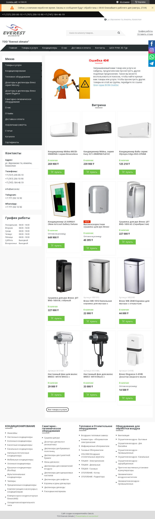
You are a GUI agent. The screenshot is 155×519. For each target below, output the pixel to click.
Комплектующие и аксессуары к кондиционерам (22, 490)
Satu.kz (91, 513)
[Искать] (119, 33)
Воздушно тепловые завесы (94, 435)
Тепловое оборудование (17, 76)
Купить (58, 172)
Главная (13, 48)
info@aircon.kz (12, 189)
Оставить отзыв (145, 34)
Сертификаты (12, 142)
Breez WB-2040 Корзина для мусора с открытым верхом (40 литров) (134, 303)
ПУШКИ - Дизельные (90, 464)
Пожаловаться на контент (87, 516)
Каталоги (10, 136)
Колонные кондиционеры (19, 441)
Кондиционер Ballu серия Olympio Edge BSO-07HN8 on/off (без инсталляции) (133, 154)
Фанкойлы (12, 433)
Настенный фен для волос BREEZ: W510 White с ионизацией (62, 377)
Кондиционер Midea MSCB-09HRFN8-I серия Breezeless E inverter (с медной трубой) (63, 155)
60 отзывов (124, 2)
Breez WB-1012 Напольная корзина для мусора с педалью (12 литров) (98, 303)
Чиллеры (11, 481)
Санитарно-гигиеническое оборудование (18, 100)
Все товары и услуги (57, 409)
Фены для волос (51, 462)
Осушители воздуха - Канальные (133, 456)
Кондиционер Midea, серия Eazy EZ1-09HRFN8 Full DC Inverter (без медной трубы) (99, 155)
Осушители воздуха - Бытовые (132, 439)
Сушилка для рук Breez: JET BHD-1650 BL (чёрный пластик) (63, 300)
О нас (64, 48)
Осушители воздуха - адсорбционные (128, 462)
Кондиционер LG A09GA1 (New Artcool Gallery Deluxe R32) (63, 224)
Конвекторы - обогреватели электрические (94, 440)
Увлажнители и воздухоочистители (127, 475)
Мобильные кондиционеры (20, 459)
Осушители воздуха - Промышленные (128, 451)
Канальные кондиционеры (20, 449)
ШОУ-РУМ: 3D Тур (118, 48)
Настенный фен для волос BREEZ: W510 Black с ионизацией (98, 377)
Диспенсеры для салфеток (56, 479)
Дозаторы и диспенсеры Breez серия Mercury (20, 83)
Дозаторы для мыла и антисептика (54, 443)
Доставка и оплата (81, 48)
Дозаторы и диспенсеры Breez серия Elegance (20, 92)
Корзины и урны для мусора (57, 483)
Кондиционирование (15, 70)
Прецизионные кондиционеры (21, 485)
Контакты (100, 48)
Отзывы (9, 113)
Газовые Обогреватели (92, 450)
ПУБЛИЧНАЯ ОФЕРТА (15, 125)
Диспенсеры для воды (54, 487)
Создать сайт (12, 2)
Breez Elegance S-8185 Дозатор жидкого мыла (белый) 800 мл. (132, 377)
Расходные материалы (55, 491)
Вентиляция (123, 435)
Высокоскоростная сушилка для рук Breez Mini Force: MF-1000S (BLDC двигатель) (98, 228)
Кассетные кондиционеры (19, 445)
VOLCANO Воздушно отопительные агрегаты (92, 455)
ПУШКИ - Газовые (89, 468)
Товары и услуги (29, 48)
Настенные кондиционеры (20, 437)
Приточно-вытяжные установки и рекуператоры (133, 469)
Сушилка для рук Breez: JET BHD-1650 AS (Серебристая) (134, 223)
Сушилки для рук (52, 437)
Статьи (8, 130)
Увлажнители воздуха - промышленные (129, 482)
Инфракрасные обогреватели (95, 446)
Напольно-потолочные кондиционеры (18, 454)
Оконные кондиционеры (19, 463)
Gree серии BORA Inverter (106, 85)
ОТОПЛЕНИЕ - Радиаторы (93, 476)
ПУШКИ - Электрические (92, 460)
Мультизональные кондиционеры (16, 475)
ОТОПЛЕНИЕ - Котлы (90, 472)
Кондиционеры (49, 48)
